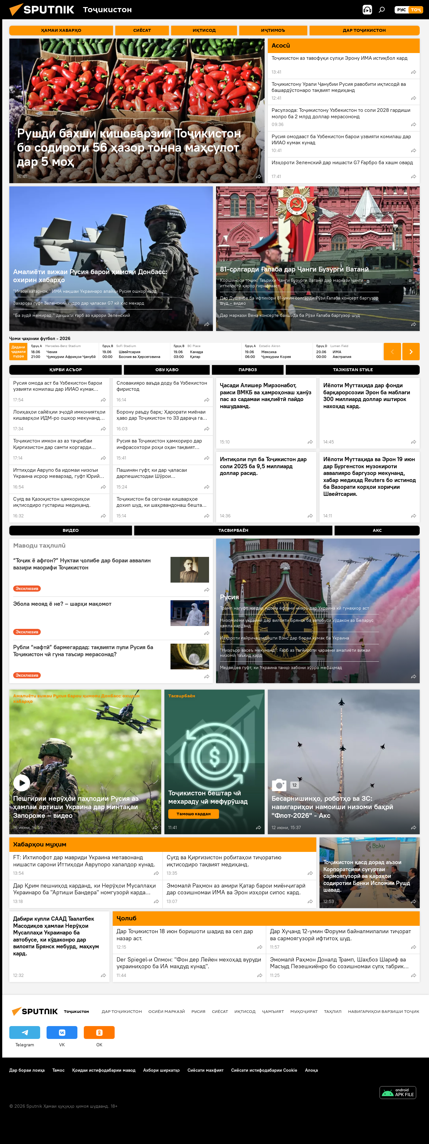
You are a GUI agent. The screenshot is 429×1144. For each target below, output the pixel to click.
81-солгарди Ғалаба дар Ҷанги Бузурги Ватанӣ (294, 268)
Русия (229, 596)
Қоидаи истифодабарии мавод (104, 1070)
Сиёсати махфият (205, 1070)
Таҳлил (333, 1011)
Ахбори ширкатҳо (161, 1070)
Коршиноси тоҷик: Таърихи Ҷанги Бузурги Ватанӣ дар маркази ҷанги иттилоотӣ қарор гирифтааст (291, 283)
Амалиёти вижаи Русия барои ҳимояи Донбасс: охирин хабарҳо (90, 275)
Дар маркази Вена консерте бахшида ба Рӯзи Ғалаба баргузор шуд (290, 315)
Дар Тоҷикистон (122, 1011)
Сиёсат (220, 1011)
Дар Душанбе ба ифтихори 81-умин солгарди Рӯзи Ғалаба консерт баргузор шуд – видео (299, 300)
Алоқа (311, 1070)
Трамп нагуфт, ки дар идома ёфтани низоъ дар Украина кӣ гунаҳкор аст (294, 608)
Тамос (58, 1070)
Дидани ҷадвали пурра (18, 351)
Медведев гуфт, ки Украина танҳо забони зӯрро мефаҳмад (281, 667)
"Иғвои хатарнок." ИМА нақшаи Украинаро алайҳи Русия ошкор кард (85, 291)
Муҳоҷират (304, 1011)
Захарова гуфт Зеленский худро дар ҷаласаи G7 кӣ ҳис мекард (78, 303)
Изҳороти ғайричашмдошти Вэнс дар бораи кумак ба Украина (284, 638)
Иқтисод (245, 1011)
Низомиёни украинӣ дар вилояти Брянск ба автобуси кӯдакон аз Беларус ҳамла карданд (296, 623)
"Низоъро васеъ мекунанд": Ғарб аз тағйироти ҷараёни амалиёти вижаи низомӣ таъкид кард (295, 652)
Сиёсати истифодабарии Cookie (264, 1070)
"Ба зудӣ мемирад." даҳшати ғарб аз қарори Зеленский (71, 315)
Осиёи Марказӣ (166, 1011)
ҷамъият (273, 1011)
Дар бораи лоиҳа (27, 1070)
